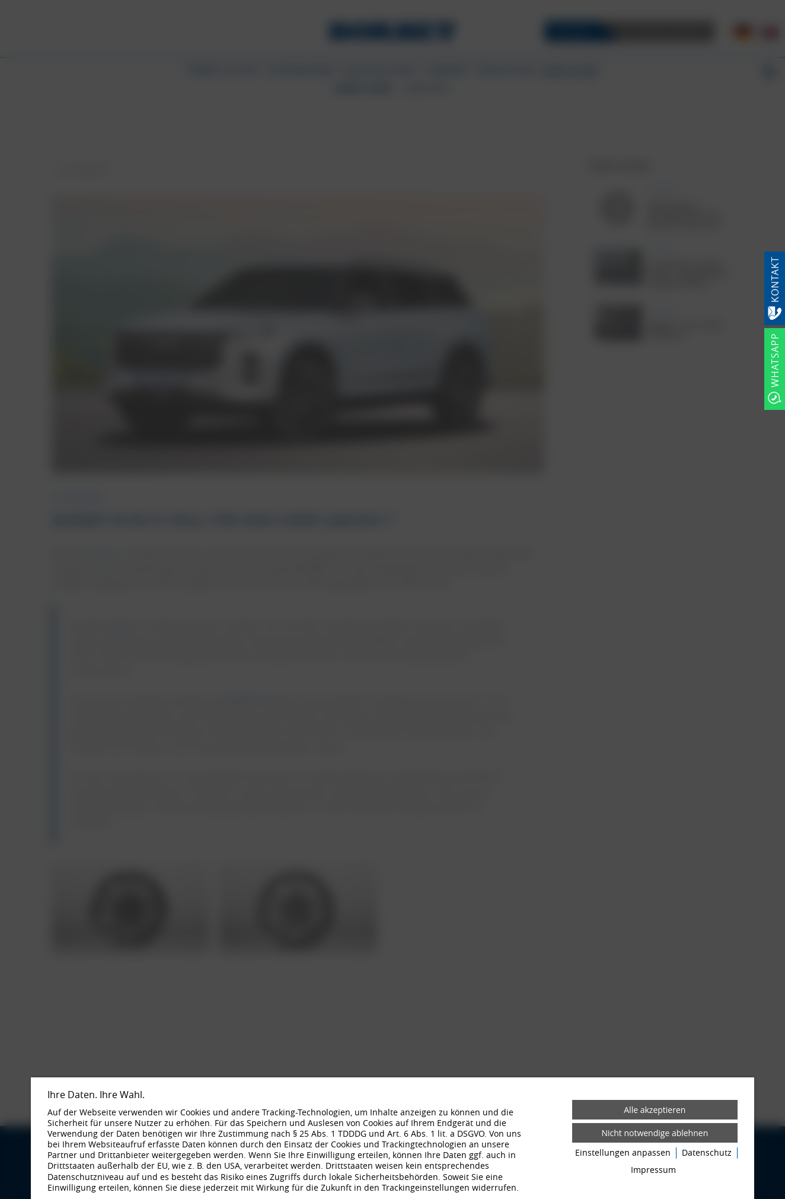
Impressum (653, 1170)
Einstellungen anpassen (623, 1152)
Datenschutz (707, 1152)
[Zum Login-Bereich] (3, 3)
